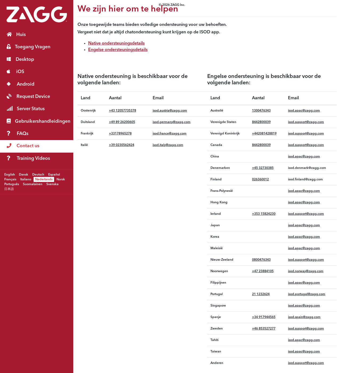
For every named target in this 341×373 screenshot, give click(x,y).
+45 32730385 (263, 168)
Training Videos (28, 158)
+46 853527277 (263, 328)
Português (11, 184)
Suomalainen (32, 184)
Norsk (60, 179)
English (9, 174)
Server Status (26, 108)
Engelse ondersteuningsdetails (118, 50)
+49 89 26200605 (122, 122)
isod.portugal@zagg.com (306, 294)
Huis (16, 34)
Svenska (52, 184)
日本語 (9, 189)
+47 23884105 (263, 271)
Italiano (25, 179)
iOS (15, 71)
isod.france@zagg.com (169, 133)
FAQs (18, 133)
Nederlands (43, 179)
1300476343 (261, 110)
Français (10, 179)
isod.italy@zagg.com (168, 145)
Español (54, 174)
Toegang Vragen (28, 46)
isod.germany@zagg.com (171, 122)
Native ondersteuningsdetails (116, 43)
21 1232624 (261, 294)
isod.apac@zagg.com (304, 110)
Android (20, 84)
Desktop (20, 59)
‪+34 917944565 (263, 317)
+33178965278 (120, 133)
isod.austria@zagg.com (170, 110)
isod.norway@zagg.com (305, 271)
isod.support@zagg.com (306, 122)
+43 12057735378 (122, 110)
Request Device (28, 96)
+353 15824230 (263, 214)
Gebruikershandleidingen (38, 121)
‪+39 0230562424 (121, 145)
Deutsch (38, 174)
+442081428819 (264, 133)
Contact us (23, 145)
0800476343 (261, 259)
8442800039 (261, 122)
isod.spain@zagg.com (304, 317)
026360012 (260, 179)
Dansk (23, 174)
